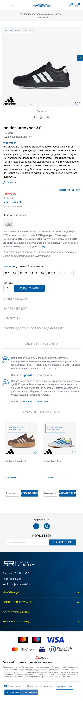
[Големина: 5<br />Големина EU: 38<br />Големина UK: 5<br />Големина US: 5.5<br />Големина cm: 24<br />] (42, 273)
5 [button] (51, 105)
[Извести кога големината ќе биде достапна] (61, 273)
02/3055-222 (21, 573)
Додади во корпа (29, 288)
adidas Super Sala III (53, 461)
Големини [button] (22, 266)
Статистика (32, 686)
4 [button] (46, 105)
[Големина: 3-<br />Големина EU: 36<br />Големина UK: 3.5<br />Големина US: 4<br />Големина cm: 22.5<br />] (14, 273)
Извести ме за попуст (69, 190)
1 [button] (31, 105)
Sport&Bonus (30, 375)
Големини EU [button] (9, 266)
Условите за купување (35, 401)
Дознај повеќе (42, 17)
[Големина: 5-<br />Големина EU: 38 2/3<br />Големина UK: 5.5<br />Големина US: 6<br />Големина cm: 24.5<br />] (51, 273)
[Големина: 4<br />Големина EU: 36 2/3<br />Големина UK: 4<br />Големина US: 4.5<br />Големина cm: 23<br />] (23, 273)
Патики (8, 132)
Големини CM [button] (36, 266)
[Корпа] (76, 5)
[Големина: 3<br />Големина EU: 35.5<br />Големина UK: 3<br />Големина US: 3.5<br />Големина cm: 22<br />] (6, 273)
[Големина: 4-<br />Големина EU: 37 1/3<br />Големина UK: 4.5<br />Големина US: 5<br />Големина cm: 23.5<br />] (33, 273)
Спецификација (41, 299)
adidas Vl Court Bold (15, 461)
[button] (77, 103)
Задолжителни (15, 686)
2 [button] (36, 105)
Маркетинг (49, 686)
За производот (41, 309)
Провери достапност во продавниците (41, 328)
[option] (41, 67)
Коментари (41, 318)
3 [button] (41, 105)
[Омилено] (70, 5)
